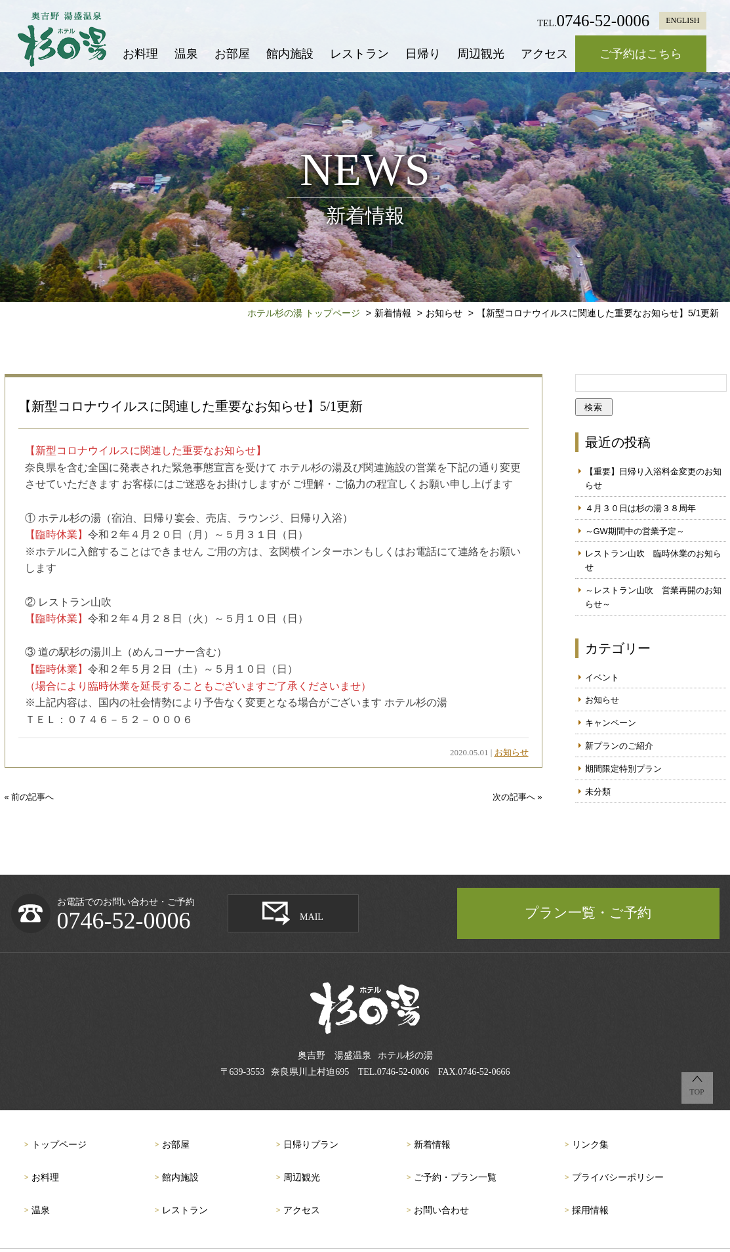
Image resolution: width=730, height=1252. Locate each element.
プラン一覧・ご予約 (588, 913)
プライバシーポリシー (618, 1177)
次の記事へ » (517, 797)
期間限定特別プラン (623, 769)
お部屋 (232, 53)
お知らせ (512, 752)
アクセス (544, 53)
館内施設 (290, 53)
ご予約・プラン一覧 (455, 1177)
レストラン (359, 53)
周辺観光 (480, 53)
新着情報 (432, 1145)
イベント (602, 677)
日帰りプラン (310, 1145)
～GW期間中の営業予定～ (635, 531)
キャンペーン (610, 723)
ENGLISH (682, 20)
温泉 (186, 53)
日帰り (423, 53)
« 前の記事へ (29, 797)
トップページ (59, 1145)
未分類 (598, 792)
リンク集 (590, 1145)
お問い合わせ (441, 1210)
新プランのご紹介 (619, 746)
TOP (696, 1091)
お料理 (140, 53)
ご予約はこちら (640, 53)
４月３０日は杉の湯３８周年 (640, 508)
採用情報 (590, 1210)
